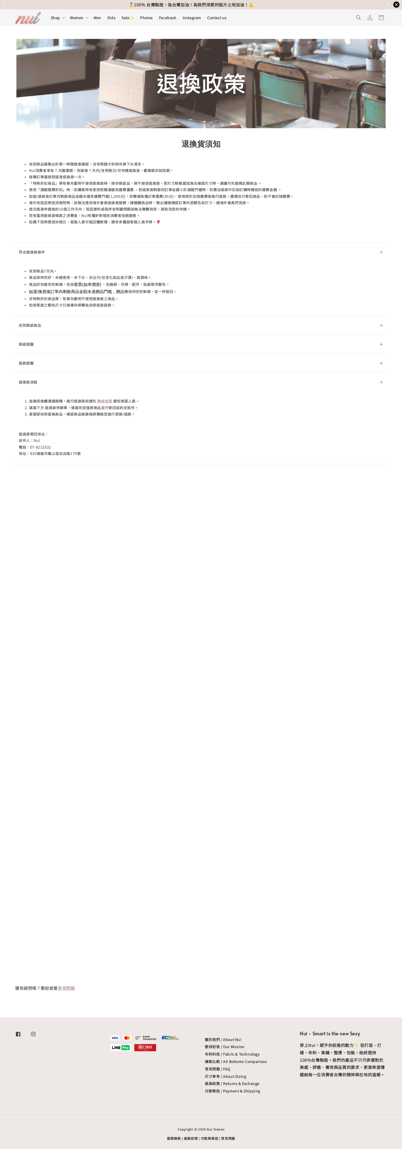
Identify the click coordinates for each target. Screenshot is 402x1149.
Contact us (217, 17)
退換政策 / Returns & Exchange (232, 1083)
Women (77, 17)
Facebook (167, 17)
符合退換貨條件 (201, 252)
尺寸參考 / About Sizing (225, 1076)
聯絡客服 (104, 401)
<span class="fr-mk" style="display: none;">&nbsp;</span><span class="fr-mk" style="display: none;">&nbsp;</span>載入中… (201, 723)
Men (97, 17)
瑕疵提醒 (201, 344)
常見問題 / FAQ (217, 1068)
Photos (146, 17)
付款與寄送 (209, 1138)
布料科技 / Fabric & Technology (232, 1054)
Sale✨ (128, 17)
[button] (358, 17)
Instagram (192, 17)
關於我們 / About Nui (223, 1039)
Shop (55, 17)
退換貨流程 (201, 382)
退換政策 (191, 1138)
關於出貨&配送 (229, 5)
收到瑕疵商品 (201, 325)
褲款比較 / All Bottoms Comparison (236, 1061)
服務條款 (174, 1138)
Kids (111, 17)
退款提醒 (201, 363)
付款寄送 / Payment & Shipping (232, 1090)
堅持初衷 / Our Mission (225, 1046)
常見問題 (66, 988)
